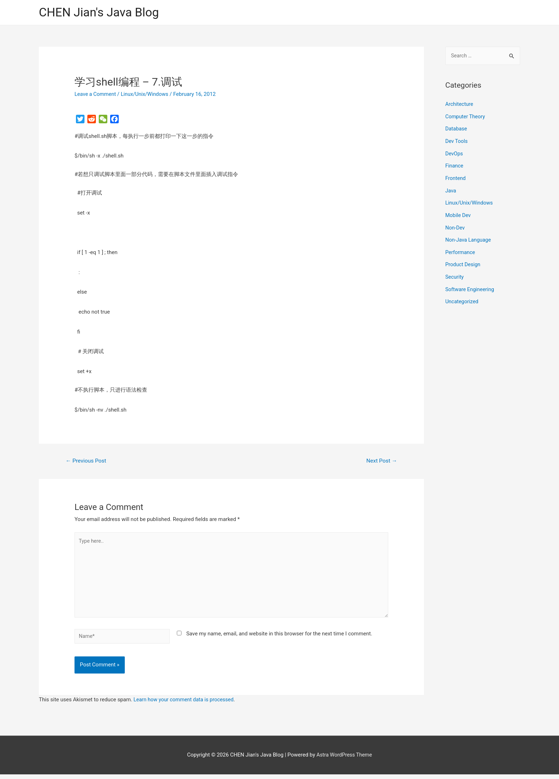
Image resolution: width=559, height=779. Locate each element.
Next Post (381, 461)
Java (451, 189)
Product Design (463, 261)
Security (455, 273)
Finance (454, 165)
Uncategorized (462, 297)
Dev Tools (456, 141)
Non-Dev (455, 225)
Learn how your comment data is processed (185, 704)
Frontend (455, 177)
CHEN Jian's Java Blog (101, 12)
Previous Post (87, 461)
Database (456, 129)
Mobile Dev (458, 213)
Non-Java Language (469, 237)
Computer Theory (466, 117)
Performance (460, 249)
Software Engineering (470, 285)
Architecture (459, 105)
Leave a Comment (96, 94)
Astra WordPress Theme (344, 760)
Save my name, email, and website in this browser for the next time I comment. (279, 638)
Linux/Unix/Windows (146, 94)
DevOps (454, 153)
